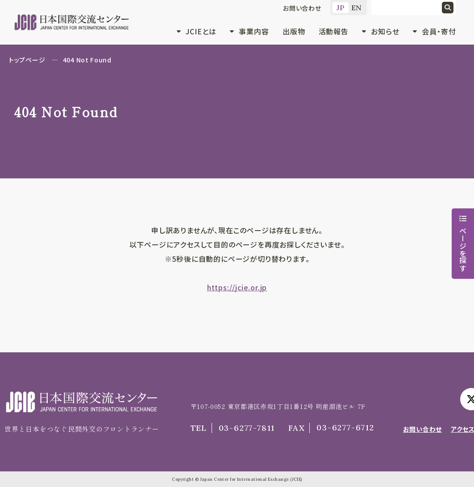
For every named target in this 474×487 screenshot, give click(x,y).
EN (356, 7)
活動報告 (334, 31)
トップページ (27, 59)
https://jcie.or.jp (237, 287)
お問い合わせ (302, 8)
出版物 (294, 31)
